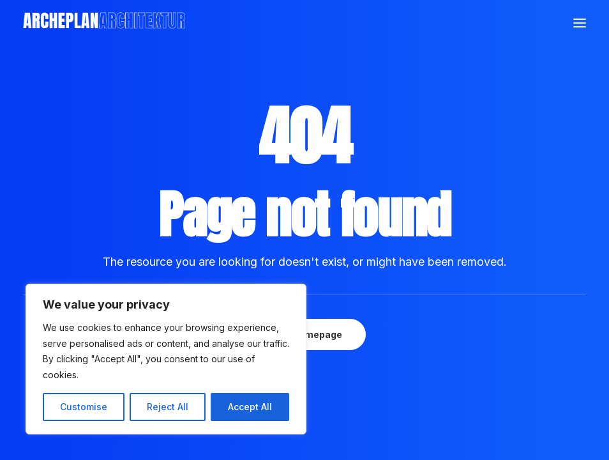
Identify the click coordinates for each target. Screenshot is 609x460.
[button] (579, 22)
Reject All (167, 406)
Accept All (250, 406)
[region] (166, 359)
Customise (83, 406)
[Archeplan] (104, 23)
